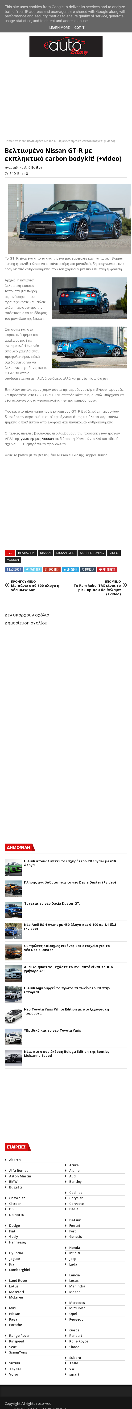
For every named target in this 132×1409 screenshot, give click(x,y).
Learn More (59, 28)
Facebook (15, 569)
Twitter (34, 569)
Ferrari (73, 1225)
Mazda (73, 1292)
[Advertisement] (40, 798)
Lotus (13, 1286)
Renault (74, 1335)
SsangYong (18, 1352)
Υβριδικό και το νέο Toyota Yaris (52, 1031)
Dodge (14, 1225)
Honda (73, 1247)
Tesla (72, 1363)
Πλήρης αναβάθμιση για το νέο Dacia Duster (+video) (70, 882)
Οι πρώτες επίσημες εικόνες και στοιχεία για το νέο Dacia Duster (67, 948)
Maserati (16, 1292)
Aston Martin (20, 1176)
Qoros (73, 1330)
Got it (79, 28)
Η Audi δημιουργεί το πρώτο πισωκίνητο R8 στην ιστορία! (67, 990)
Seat (13, 1347)
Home (9, 141)
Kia (11, 1264)
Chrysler (75, 1198)
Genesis (74, 1236)
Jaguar (14, 1258)
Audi (71, 1176)
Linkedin (72, 569)
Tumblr (89, 569)
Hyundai (16, 1253)
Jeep (71, 1258)
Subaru (74, 1357)
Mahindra (76, 1286)
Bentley (74, 1181)
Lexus (72, 1280)
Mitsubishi (76, 1308)
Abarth (15, 1159)
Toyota (15, 1368)
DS (11, 1209)
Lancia (73, 1275)
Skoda (73, 1347)
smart (73, 1374)
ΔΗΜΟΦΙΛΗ (18, 847)
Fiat (12, 1231)
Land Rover (18, 1280)
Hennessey (18, 1242)
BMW (13, 1181)
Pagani (15, 1319)
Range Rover (19, 1335)
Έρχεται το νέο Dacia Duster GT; (52, 904)
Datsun (74, 1220)
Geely (13, 1236)
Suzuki (14, 1363)
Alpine (73, 1170)
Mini (12, 1308)
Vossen (20, 141)
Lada (72, 1264)
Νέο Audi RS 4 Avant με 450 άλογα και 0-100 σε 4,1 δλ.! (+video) (70, 927)
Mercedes (76, 1302)
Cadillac (74, 1192)
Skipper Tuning (92, 553)
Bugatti (15, 1187)
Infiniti (73, 1253)
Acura (73, 1165)
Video (113, 553)
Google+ (54, 569)
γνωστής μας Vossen (37, 439)
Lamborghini (19, 1269)
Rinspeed (16, 1341)
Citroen (15, 1203)
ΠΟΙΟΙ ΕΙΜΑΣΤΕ (84, 1402)
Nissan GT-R (65, 553)
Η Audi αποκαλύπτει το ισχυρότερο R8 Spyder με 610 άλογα (70, 863)
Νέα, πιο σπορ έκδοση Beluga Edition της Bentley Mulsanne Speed (67, 1054)
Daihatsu (16, 1214)
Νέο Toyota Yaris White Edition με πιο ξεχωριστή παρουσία (66, 1011)
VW (70, 1368)
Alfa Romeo (19, 1170)
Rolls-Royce (77, 1341)
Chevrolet (17, 1198)
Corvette (75, 1203)
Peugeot (75, 1319)
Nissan (45, 553)
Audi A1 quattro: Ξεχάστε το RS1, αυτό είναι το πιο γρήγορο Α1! (68, 969)
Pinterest (109, 569)
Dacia (72, 1209)
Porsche (15, 1324)
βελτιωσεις (26, 553)
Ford (71, 1231)
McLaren (16, 1297)
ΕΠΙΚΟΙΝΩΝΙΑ (113, 1402)
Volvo (13, 1374)
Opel (72, 1313)
